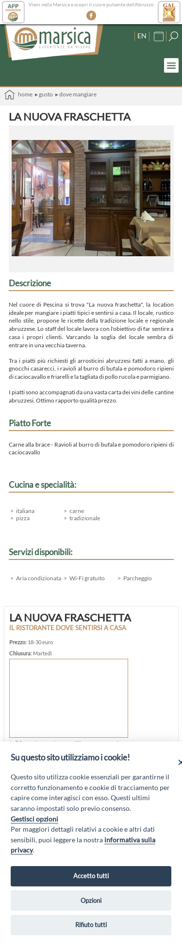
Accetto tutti (91, 876)
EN (142, 35)
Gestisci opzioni (34, 819)
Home (18, 95)
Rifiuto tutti (91, 925)
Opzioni (91, 900)
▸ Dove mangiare (76, 94)
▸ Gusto (44, 94)
